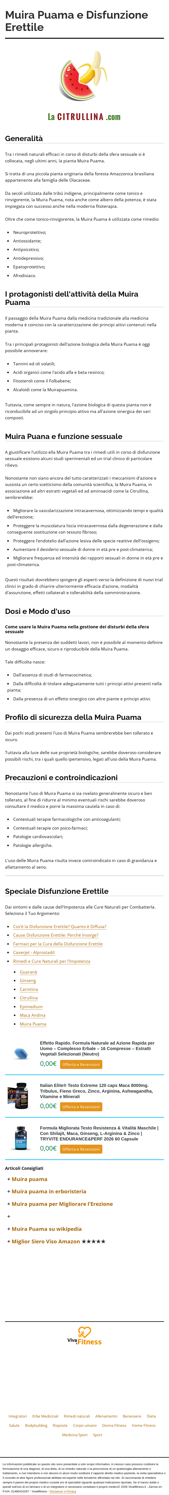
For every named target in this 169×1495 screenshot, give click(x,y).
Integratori (18, 1416)
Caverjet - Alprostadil (34, 952)
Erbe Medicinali (45, 1416)
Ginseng (28, 980)
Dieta (151, 1416)
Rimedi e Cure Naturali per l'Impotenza (51, 961)
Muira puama (30, 1179)
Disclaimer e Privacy (63, 1491)
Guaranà (28, 972)
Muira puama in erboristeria (49, 1191)
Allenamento (106, 1416)
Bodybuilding (36, 1425)
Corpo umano (85, 1425)
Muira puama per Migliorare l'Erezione (62, 1204)
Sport (97, 1434)
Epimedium (31, 1006)
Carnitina (29, 989)
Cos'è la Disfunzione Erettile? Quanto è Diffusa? (59, 926)
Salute (14, 1425)
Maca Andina (33, 1015)
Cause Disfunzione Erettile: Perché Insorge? (55, 935)
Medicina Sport (75, 1434)
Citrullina (29, 998)
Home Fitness (144, 1425)
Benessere (132, 1416)
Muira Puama (33, 1024)
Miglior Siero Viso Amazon (59, 1241)
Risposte (60, 1425)
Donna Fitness (114, 1425)
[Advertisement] (84, 1281)
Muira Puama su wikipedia (47, 1229)
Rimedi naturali (77, 1416)
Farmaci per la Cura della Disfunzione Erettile (58, 944)
